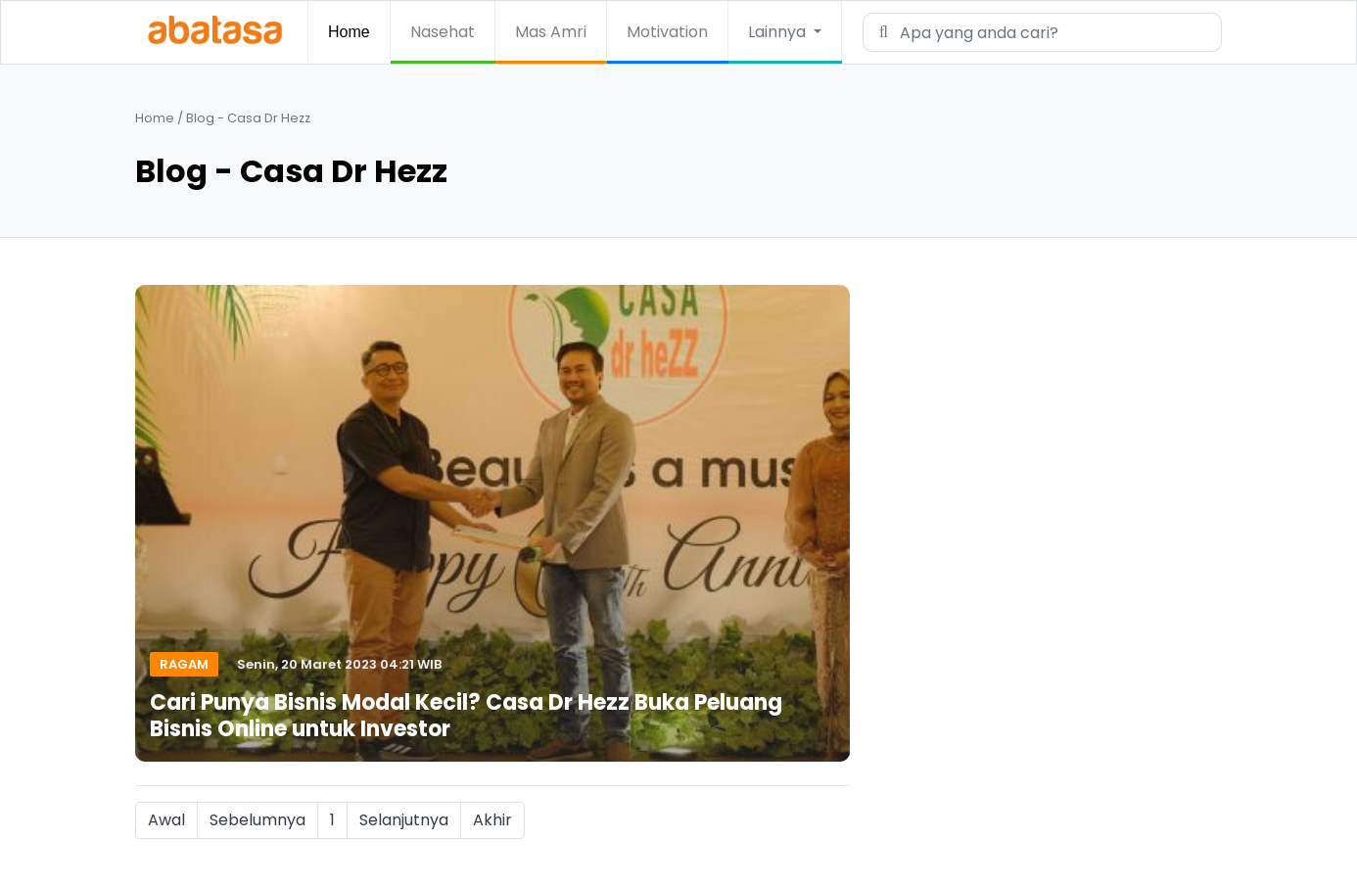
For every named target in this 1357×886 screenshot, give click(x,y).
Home (349, 31)
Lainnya (779, 32)
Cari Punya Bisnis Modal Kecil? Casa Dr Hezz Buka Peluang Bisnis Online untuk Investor (466, 715)
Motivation (667, 32)
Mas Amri (550, 32)
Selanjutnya (403, 820)
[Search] (1054, 32)
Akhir (492, 820)
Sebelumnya (257, 820)
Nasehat (442, 32)
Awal (166, 820)
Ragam (184, 664)
